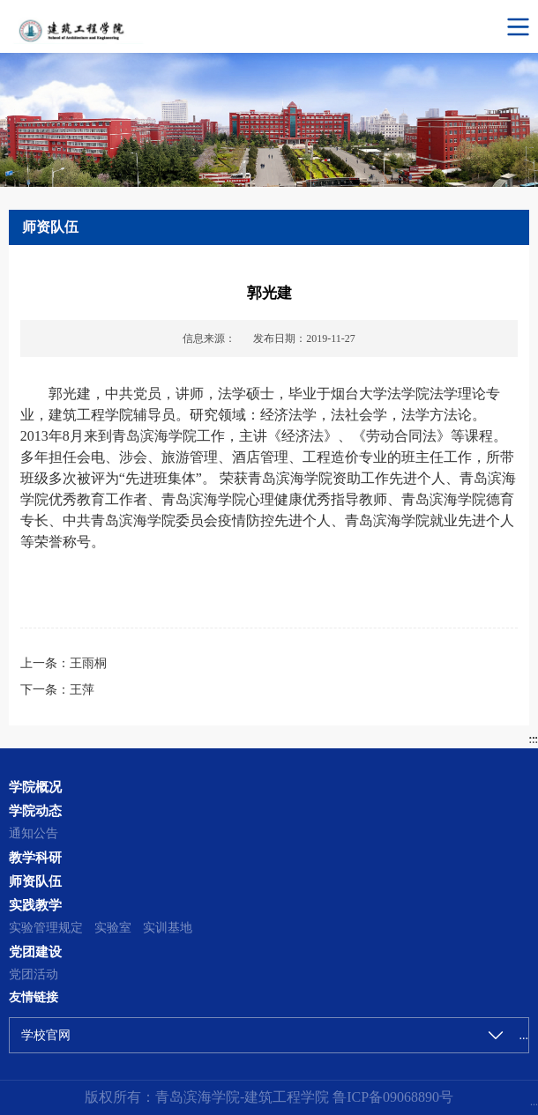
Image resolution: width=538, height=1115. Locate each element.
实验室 (112, 927)
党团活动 (33, 974)
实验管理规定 (46, 927)
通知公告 (33, 833)
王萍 (82, 689)
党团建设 (35, 951)
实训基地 (167, 927)
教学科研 (35, 857)
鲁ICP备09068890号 (391, 1096)
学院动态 (35, 810)
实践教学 (35, 904)
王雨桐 (88, 663)
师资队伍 (35, 880)
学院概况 (35, 786)
